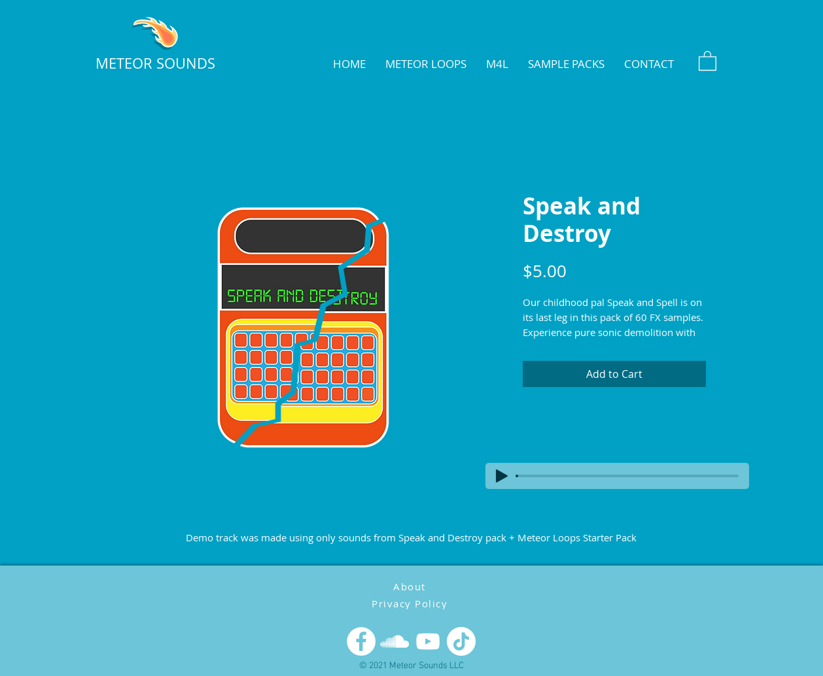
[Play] (502, 475)
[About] (411, 586)
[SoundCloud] (394, 641)
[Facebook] (361, 641)
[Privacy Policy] (410, 603)
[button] (707, 60)
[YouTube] (427, 641)
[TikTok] (461, 641)
